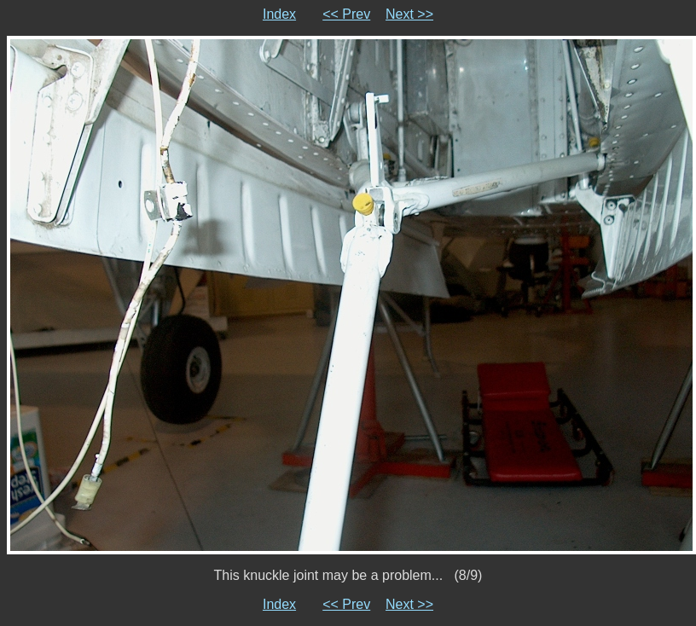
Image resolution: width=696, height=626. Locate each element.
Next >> (409, 14)
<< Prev (346, 14)
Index (279, 14)
